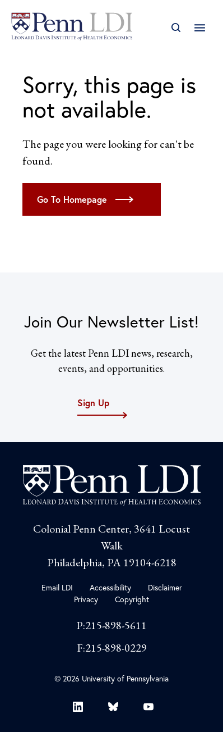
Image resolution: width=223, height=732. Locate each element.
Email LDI (57, 588)
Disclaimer (165, 588)
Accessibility (110, 588)
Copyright (132, 599)
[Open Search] (176, 28)
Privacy (86, 599)
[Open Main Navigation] (200, 28)
